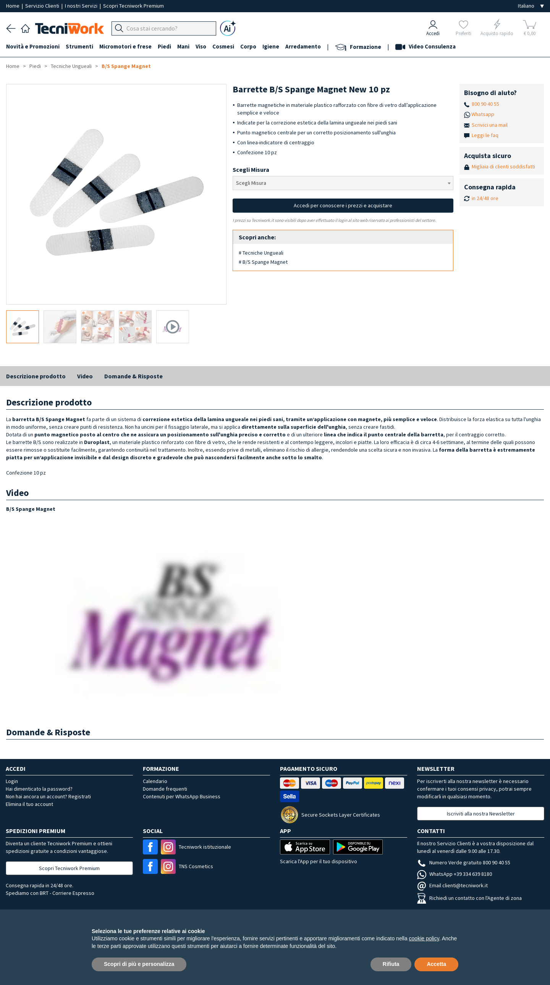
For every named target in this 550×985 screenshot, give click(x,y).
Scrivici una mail (490, 124)
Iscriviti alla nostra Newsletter (481, 813)
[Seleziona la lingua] (531, 6)
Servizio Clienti (42, 5)
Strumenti (79, 46)
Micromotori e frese (125, 46)
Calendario (155, 781)
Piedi (164, 46)
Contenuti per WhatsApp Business (181, 796)
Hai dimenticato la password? (39, 788)
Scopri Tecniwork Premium (133, 5)
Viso (201, 46)
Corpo (248, 46)
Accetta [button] (436, 964)
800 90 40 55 (485, 103)
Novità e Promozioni (33, 46)
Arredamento (303, 46)
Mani (183, 46)
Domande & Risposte (133, 376)
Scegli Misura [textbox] (251, 182)
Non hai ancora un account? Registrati (48, 796)
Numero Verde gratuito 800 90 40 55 (463, 862)
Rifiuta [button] (391, 964)
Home (13, 5)
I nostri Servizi (82, 5)
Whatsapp (482, 114)
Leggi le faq (485, 135)
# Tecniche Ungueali (261, 252)
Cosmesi (223, 46)
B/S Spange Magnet (126, 66)
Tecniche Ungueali (71, 66)
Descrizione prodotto (36, 376)
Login (12, 781)
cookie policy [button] (424, 938)
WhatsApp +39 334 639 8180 (454, 873)
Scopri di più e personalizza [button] (139, 964)
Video (85, 376)
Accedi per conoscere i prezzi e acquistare (343, 205)
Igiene (270, 46)
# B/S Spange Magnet (263, 261)
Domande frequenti (165, 788)
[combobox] (343, 183)
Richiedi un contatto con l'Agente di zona (469, 898)
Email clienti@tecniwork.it (452, 885)
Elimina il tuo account (29, 804)
